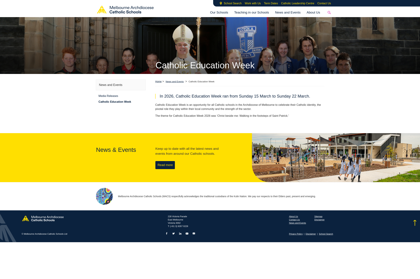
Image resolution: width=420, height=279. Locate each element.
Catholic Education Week (114, 101)
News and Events (288, 12)
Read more (165, 165)
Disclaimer (319, 219)
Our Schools (219, 12)
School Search (233, 3)
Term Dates (271, 3)
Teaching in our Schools (251, 12)
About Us (313, 12)
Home (158, 81)
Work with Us (253, 3)
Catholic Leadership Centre (297, 3)
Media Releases (108, 95)
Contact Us (324, 3)
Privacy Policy (296, 234)
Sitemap (318, 216)
